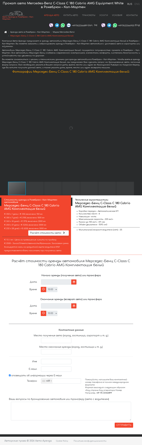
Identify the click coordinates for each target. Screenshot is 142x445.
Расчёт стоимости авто (48, 233)
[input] (56, 282)
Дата (33, 282)
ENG (137, 4)
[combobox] (46, 380)
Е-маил (33, 369)
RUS (129, 4)
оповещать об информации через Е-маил (35, 375)
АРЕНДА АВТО (51, 15)
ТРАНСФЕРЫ (88, 15)
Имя (34, 361)
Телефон (32, 381)
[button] (139, 128)
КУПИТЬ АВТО (70, 15)
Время (33, 289)
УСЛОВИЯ (117, 15)
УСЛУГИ (103, 15)
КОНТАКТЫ (132, 15)
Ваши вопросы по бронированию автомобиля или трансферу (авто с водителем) (59, 399)
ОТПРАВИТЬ (123, 425)
